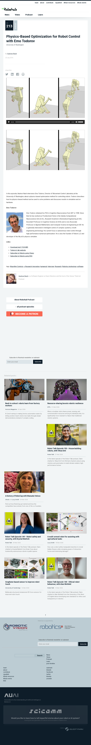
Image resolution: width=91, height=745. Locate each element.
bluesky (48, 703)
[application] (45, 122)
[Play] (9, 122)
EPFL (49, 413)
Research (58, 266)
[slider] (42, 121)
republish (58, 3)
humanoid (43, 266)
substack (49, 695)
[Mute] (76, 122)
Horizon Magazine (11, 415)
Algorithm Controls (16, 266)
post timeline (50, 690)
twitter (48, 701)
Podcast (29, 15)
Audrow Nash (12, 54)
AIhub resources (69, 3)
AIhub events (81, 3)
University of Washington (15, 45)
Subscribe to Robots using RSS (21, 256)
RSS (4, 708)
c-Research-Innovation (32, 266)
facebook (49, 699)
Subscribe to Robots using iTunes (22, 253)
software (80, 266)
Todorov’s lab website (18, 250)
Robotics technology (69, 266)
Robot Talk (50, 466)
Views (17, 15)
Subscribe (38, 362)
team (36, 3)
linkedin (48, 697)
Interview (51, 266)
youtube (49, 705)
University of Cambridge (12, 618)
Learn (40, 15)
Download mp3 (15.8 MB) (19, 247)
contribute (49, 3)
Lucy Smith (15, 517)
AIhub (7, 517)
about (42, 3)
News (7, 15)
